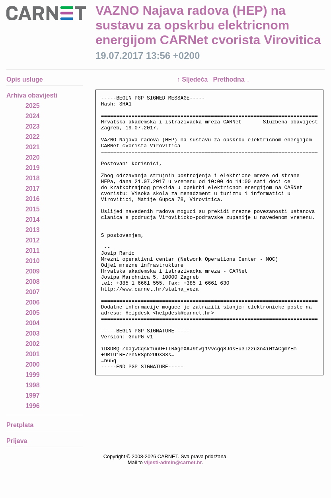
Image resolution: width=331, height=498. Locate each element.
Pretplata (19, 425)
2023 (32, 126)
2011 (32, 250)
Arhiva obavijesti (31, 95)
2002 (32, 343)
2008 (32, 281)
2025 (32, 105)
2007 (32, 292)
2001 (32, 354)
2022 (32, 136)
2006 (32, 302)
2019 (32, 167)
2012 (32, 240)
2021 (32, 147)
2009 (32, 271)
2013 (32, 230)
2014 (32, 219)
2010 (32, 261)
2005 (32, 312)
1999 (32, 374)
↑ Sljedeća (193, 79)
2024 (32, 116)
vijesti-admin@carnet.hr (173, 462)
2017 (32, 188)
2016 (32, 198)
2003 (32, 333)
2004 (32, 323)
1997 (32, 395)
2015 (32, 209)
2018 (32, 178)
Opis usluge (24, 79)
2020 (32, 157)
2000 (32, 364)
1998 (32, 385)
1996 (32, 405)
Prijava (16, 440)
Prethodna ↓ (231, 79)
